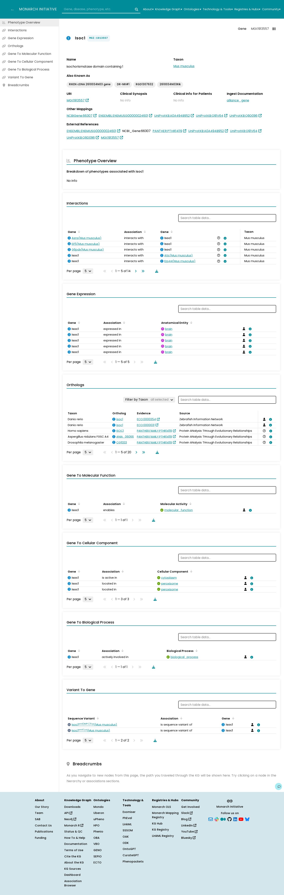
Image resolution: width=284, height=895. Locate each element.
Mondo (98, 807)
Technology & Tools (218, 9)
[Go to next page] (135, 271)
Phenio (98, 831)
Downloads (72, 807)
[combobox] (101, 9)
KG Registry (160, 830)
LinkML (127, 824)
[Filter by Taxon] (149, 399)
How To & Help (74, 838)
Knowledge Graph (168, 9)
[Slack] (216, 819)
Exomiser (129, 812)
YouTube (189, 831)
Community (271, 9)
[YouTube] (241, 819)
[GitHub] (229, 819)
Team (39, 813)
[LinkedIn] (235, 819)
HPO (96, 825)
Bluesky (188, 838)
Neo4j (70, 819)
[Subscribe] (210, 819)
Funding (40, 838)
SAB (37, 819)
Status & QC (73, 831)
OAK (126, 837)
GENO (97, 850)
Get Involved (190, 807)
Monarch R (73, 825)
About (148, 9)
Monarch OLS (161, 807)
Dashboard (72, 875)
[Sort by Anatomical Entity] (190, 322)
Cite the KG (72, 856)
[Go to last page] (142, 271)
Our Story (42, 807)
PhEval (127, 818)
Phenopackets (133, 861)
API (68, 813)
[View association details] (224, 238)
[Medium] (223, 819)
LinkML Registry (163, 836)
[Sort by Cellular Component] (190, 571)
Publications (44, 831)
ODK (126, 843)
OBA (96, 838)
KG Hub (157, 823)
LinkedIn (188, 825)
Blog (186, 819)
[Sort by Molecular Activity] (189, 504)
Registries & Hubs (247, 9)
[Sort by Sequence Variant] (97, 718)
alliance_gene (238, 100)
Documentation (75, 844)
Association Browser (73, 883)
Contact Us (43, 825)
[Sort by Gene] (78, 231)
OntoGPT (129, 849)
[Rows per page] (88, 271)
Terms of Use (73, 850)
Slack (187, 813)
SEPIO (97, 856)
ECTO (97, 862)
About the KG (74, 862)
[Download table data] (156, 271)
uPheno (98, 819)
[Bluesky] (247, 819)
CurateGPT (131, 855)
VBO (96, 844)
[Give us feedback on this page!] (278, 786)
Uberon (98, 813)
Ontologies (192, 9)
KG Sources (72, 869)
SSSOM (128, 830)
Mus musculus (183, 66)
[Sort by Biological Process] (196, 650)
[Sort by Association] (144, 231)
